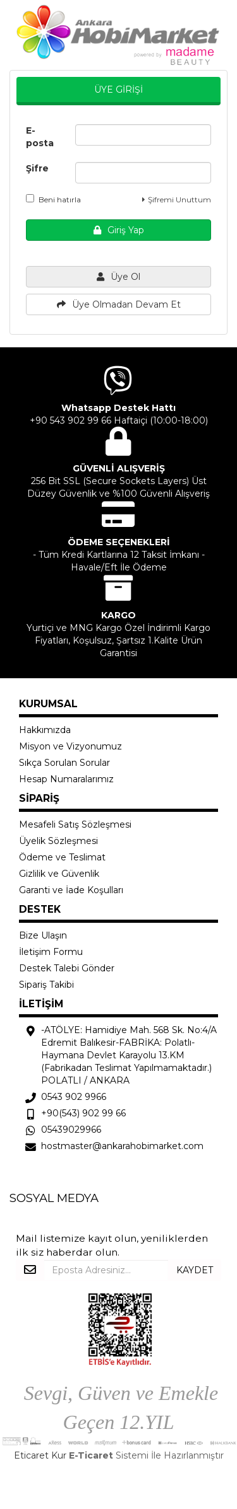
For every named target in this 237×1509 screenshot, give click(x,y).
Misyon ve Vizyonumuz (70, 746)
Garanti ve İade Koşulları (71, 890)
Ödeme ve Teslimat (62, 857)
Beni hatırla (53, 199)
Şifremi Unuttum (176, 199)
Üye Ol (118, 276)
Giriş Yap (119, 230)
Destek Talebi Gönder (66, 968)
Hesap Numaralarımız (66, 779)
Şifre (37, 168)
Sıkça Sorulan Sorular (64, 762)
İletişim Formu (51, 951)
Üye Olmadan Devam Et (119, 304)
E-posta (40, 137)
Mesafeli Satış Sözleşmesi (75, 824)
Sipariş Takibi (46, 984)
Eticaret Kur (40, 1455)
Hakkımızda (45, 730)
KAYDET (194, 1270)
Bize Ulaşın (43, 935)
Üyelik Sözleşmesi (58, 841)
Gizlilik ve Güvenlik (59, 873)
